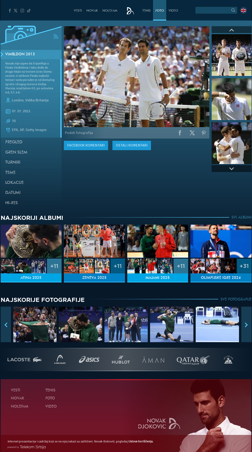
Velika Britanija (37, 100)
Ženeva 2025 (94, 278)
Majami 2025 (157, 278)
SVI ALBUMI (241, 217)
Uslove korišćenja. (140, 441)
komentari (86, 145)
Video (173, 11)
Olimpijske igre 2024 (221, 278)
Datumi (13, 193)
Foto (159, 11)
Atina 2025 (31, 278)
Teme (10, 173)
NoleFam (109, 11)
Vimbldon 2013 (20, 54)
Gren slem (16, 152)
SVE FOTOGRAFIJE (236, 299)
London (17, 100)
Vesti (78, 11)
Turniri (12, 162)
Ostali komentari (132, 145)
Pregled (13, 142)
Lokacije (14, 183)
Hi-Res (11, 203)
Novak (92, 11)
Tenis (146, 11)
